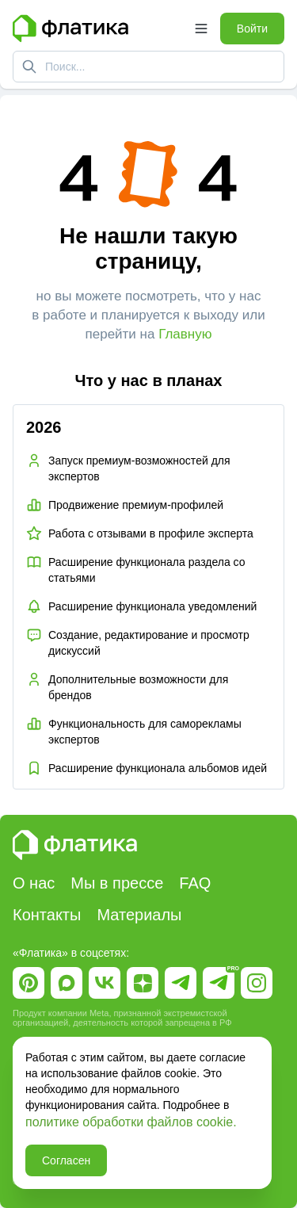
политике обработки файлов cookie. (131, 1122)
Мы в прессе (116, 883)
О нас (34, 883)
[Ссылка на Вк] (104, 983)
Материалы (139, 914)
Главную (184, 334)
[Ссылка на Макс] (66, 983)
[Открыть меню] (201, 28)
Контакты (47, 914)
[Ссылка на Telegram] (180, 983)
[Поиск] (29, 66)
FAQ (195, 883)
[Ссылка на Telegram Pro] (218, 983)
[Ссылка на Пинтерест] (28, 983)
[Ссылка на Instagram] (256, 983)
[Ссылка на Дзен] (142, 983)
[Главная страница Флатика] (97, 28)
